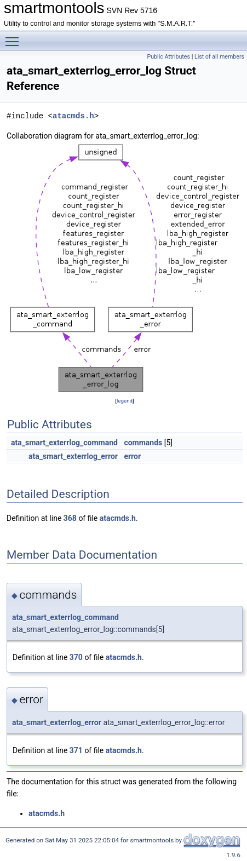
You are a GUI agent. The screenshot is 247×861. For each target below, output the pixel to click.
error (132, 456)
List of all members (219, 56)
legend (125, 401)
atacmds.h (73, 116)
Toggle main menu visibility (14, 36)
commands (143, 442)
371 (76, 750)
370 (76, 657)
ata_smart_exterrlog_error (73, 456)
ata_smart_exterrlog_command (64, 442)
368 (70, 518)
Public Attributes (168, 56)
